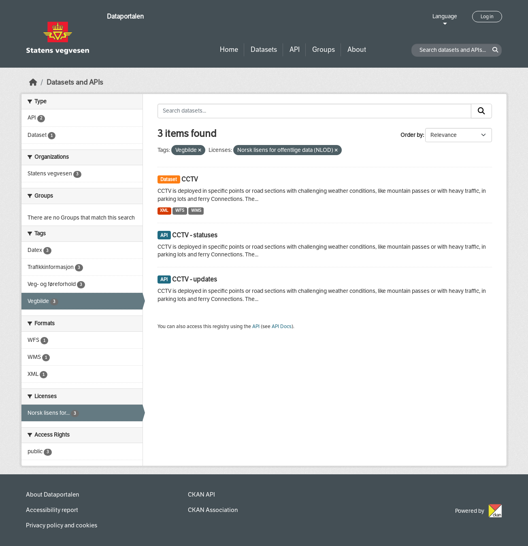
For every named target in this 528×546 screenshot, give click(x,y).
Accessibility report (52, 510)
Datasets (264, 49)
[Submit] (481, 111)
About (356, 49)
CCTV (189, 179)
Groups (323, 49)
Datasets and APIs (75, 82)
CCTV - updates (194, 279)
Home (229, 49)
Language (444, 16)
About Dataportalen (52, 494)
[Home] (33, 82)
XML (164, 210)
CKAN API (201, 494)
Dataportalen (125, 16)
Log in (487, 16)
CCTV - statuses (194, 235)
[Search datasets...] (315, 111)
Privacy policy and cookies (61, 525)
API (295, 49)
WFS (179, 210)
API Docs (282, 326)
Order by (411, 135)
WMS (196, 210)
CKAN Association (213, 510)
